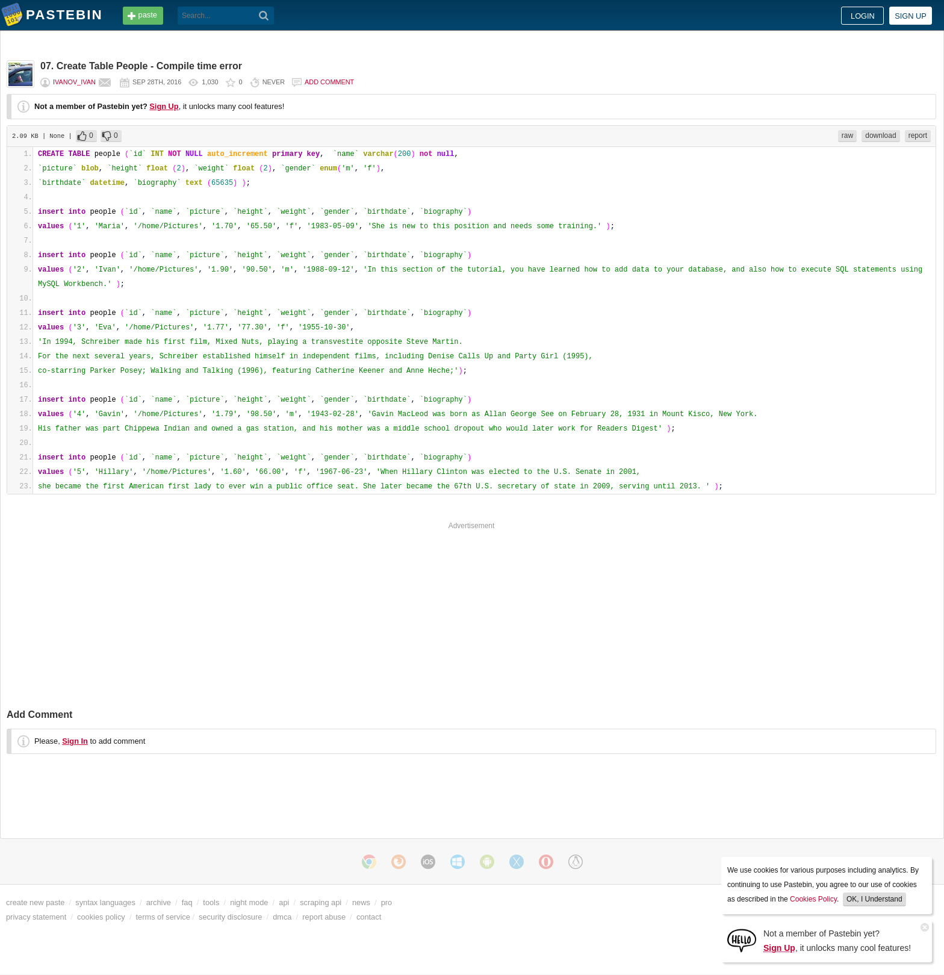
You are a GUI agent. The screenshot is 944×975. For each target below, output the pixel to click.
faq (187, 902)
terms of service (163, 916)
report (917, 135)
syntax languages (105, 902)
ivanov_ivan (74, 82)
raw (847, 135)
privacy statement (36, 916)
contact (368, 916)
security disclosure (230, 916)
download (880, 135)
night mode (249, 902)
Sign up (911, 15)
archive (158, 902)
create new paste (35, 902)
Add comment (329, 82)
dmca (282, 916)
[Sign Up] (741, 940)
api (284, 902)
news (361, 902)
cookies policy (101, 916)
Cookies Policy (813, 899)
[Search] (264, 16)
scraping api (320, 902)
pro (387, 902)
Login (863, 15)
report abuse (324, 916)
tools (211, 902)
